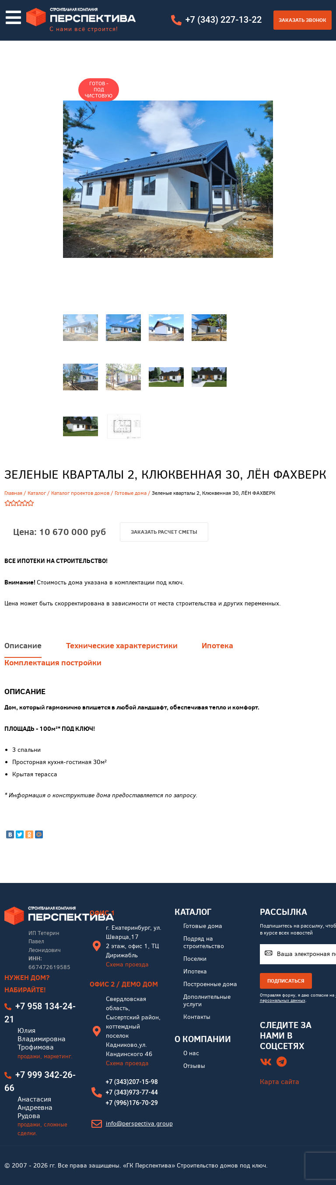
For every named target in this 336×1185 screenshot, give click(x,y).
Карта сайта (279, 1082)
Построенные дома (210, 985)
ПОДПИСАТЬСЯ (285, 981)
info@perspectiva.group (139, 1124)
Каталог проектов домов (80, 493)
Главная (13, 493)
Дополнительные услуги (207, 1001)
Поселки (194, 960)
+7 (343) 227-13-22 (223, 19)
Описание (23, 666)
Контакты (196, 1018)
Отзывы (194, 1067)
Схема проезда (127, 965)
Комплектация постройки (53, 684)
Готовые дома (131, 493)
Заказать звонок (302, 20)
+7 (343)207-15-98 (132, 1082)
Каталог (37, 493)
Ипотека (218, 666)
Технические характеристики (122, 666)
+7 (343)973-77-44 (132, 1093)
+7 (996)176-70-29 (132, 1103)
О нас (191, 1054)
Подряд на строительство (203, 943)
